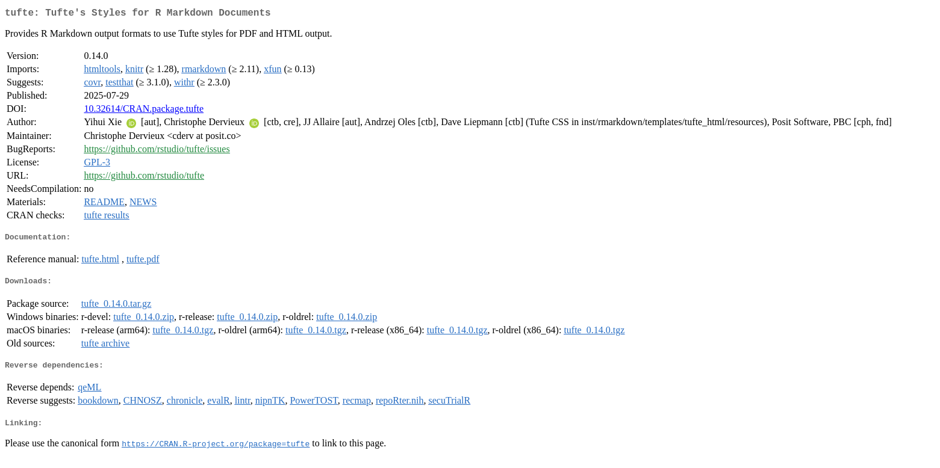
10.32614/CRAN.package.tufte (144, 111)
